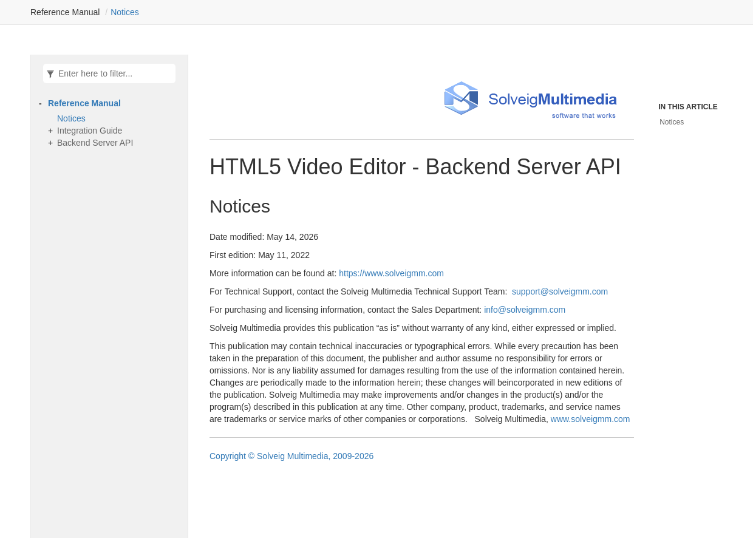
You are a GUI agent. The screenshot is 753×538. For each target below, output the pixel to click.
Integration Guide (89, 130)
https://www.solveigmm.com (391, 273)
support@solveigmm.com (560, 291)
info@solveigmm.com (524, 310)
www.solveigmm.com (590, 419)
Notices (125, 12)
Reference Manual (84, 103)
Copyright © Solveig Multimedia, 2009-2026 (291, 456)
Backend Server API (95, 143)
